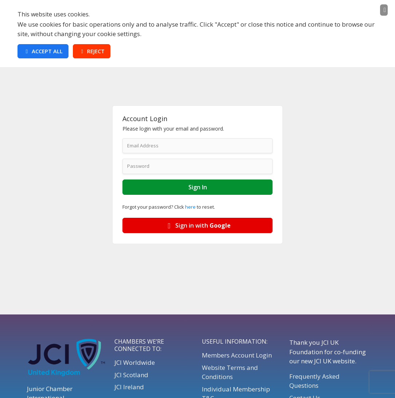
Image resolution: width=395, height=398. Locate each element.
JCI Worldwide (134, 362)
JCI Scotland (131, 375)
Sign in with (198, 225)
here (190, 207)
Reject (92, 51)
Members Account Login (237, 355)
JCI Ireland (129, 387)
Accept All (43, 51)
